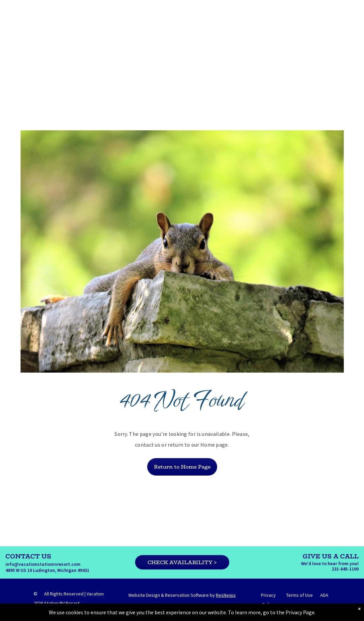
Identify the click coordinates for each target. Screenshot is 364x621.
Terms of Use (299, 595)
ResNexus (226, 595)
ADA (324, 595)
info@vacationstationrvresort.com (42, 564)
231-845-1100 (345, 569)
